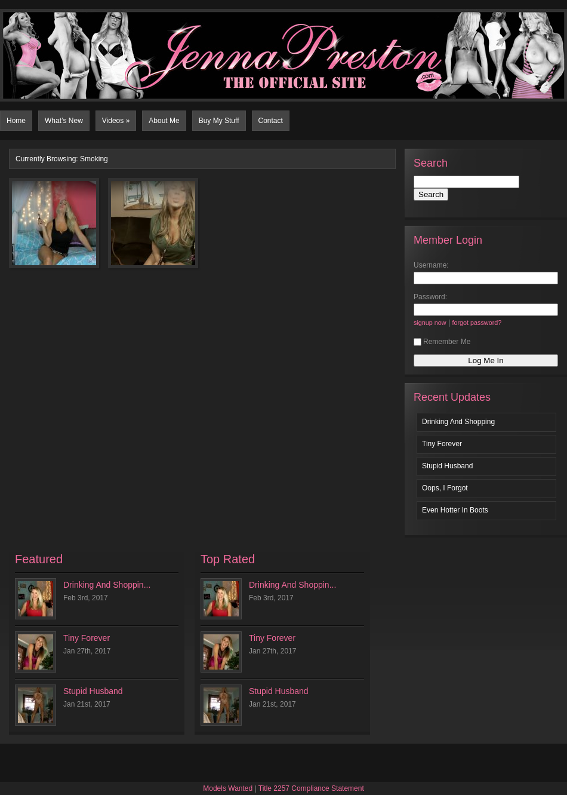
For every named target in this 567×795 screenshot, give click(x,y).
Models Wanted (227, 788)
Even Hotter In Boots (455, 510)
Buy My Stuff (219, 120)
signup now (430, 322)
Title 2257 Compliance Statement (311, 788)
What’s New (64, 120)
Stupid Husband (447, 466)
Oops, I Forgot (445, 488)
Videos (116, 120)
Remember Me (442, 341)
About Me (164, 120)
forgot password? (476, 322)
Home (16, 120)
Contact (270, 120)
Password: (430, 297)
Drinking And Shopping (458, 422)
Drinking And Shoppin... (106, 585)
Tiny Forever (442, 444)
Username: (431, 265)
